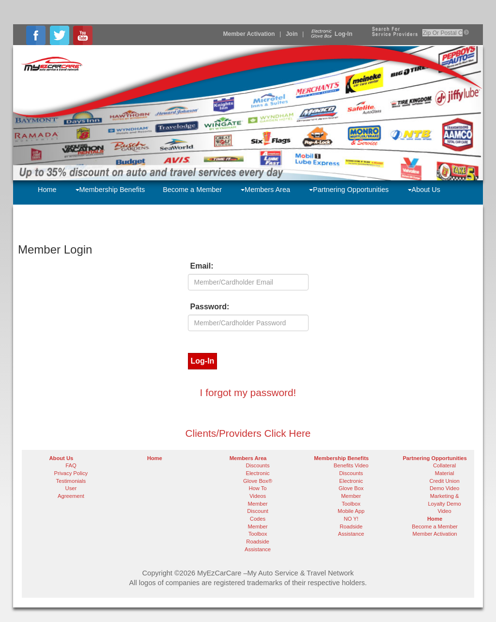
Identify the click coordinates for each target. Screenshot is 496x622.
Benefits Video (351, 465)
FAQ (70, 465)
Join (292, 34)
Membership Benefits (110, 189)
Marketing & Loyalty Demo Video (444, 503)
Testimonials (71, 481)
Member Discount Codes (257, 511)
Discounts (257, 465)
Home (47, 189)
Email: (202, 266)
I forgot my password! (248, 392)
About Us (424, 189)
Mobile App (351, 511)
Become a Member (192, 189)
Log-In (331, 34)
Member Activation (249, 34)
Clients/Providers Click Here (248, 433)
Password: (210, 307)
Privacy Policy (71, 473)
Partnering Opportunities (349, 189)
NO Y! (351, 519)
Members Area (265, 189)
